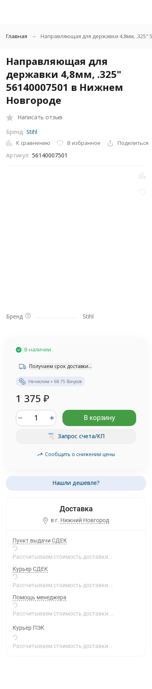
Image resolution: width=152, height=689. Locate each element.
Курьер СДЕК (30, 569)
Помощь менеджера (39, 597)
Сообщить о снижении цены (76, 454)
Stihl (31, 132)
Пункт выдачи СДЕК (40, 540)
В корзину (99, 417)
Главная (16, 36)
